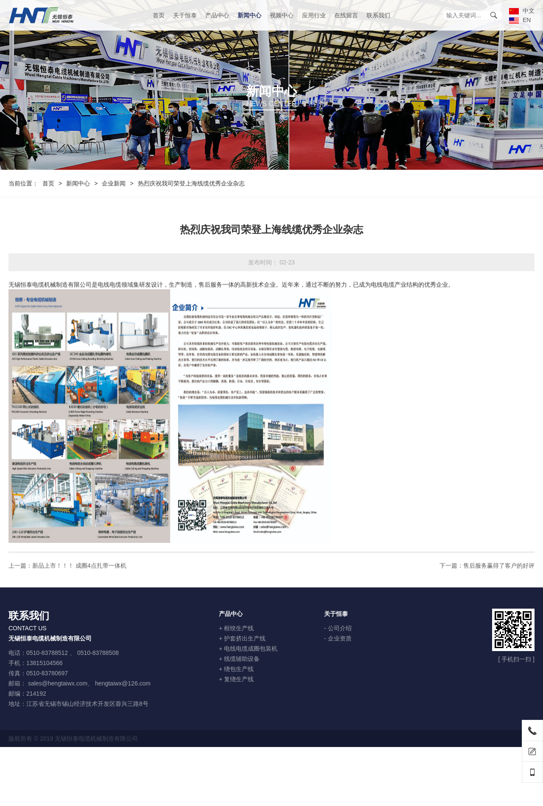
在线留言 (346, 15)
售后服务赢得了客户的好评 (499, 571)
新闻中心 (249, 15)
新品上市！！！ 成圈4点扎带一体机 (79, 571)
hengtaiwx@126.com (123, 683)
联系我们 (378, 15)
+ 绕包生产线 (236, 669)
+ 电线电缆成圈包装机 (248, 648)
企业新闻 (114, 183)
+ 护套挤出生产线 (242, 638)
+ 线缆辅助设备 (239, 658)
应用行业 (314, 15)
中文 (522, 10)
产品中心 (217, 15)
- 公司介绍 (338, 628)
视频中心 (282, 15)
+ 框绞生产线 (236, 628)
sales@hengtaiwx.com (57, 683)
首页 (159, 15)
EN (520, 20)
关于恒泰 (185, 15)
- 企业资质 (338, 638)
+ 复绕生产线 (236, 679)
